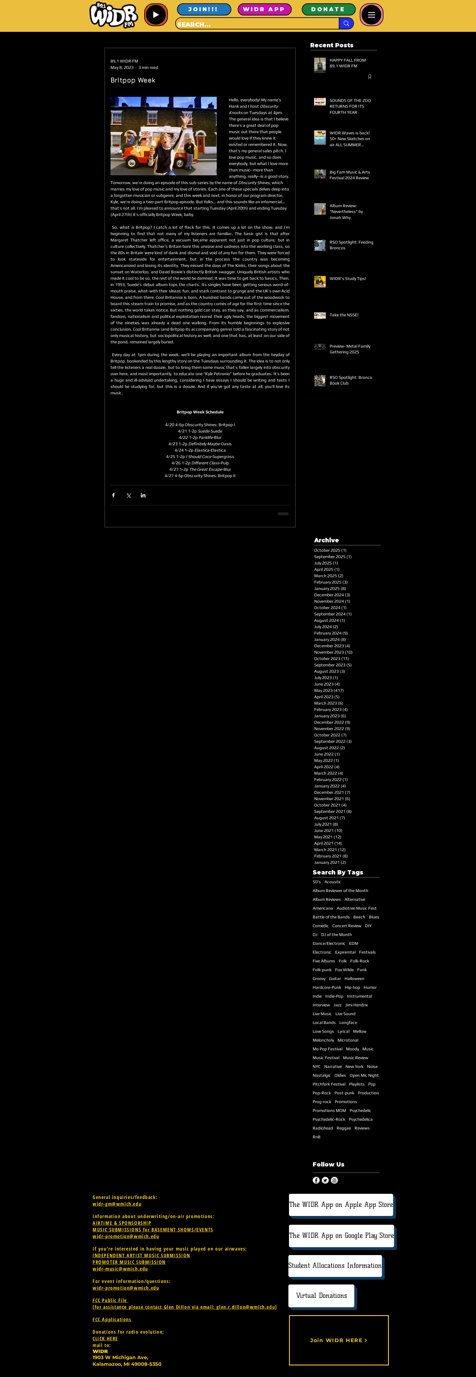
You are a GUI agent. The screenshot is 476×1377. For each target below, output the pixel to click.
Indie (317, 996)
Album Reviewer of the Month (340, 890)
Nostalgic (322, 1075)
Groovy (319, 978)
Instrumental (359, 996)
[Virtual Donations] (321, 1295)
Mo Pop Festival (327, 1048)
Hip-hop (352, 987)
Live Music (322, 1013)
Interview (321, 1004)
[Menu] (371, 15)
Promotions (346, 1101)
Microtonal (348, 1040)
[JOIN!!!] (204, 9)
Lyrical (343, 1031)
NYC (317, 1066)
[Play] (156, 15)
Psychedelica (361, 1119)
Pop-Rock (322, 1092)
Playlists (357, 1084)
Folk (343, 960)
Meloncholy (323, 1040)
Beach (359, 916)
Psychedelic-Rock (329, 1119)
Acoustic (333, 881)
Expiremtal (345, 952)
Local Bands (324, 1022)
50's (317, 881)
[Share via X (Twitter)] (128, 495)
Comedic (321, 925)
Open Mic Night (364, 1075)
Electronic (322, 952)
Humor (370, 987)
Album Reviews (327, 899)
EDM (353, 943)
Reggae (344, 1128)
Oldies (340, 1075)
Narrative (333, 1066)
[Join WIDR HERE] (339, 1340)
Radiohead (323, 1128)
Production (368, 1092)
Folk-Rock (359, 960)
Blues (374, 916)
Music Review (355, 1057)
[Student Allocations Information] (335, 1266)
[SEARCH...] (251, 24)
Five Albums (324, 960)
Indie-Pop (334, 996)
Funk (362, 969)
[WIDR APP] (265, 9)
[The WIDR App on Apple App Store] (341, 1205)
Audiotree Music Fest (357, 908)
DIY (368, 925)
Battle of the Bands (331, 916)
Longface (348, 1022)
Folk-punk (322, 969)
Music (368, 1048)
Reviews (362, 1128)
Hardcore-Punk (327, 987)
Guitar (335, 978)
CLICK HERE (105, 1338)
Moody (352, 1048)
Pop (372, 1084)
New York (354, 1066)
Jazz (338, 1004)
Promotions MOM (329, 1110)
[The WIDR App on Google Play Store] (341, 1236)
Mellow (359, 1031)
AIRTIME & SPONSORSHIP (122, 1223)
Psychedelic (360, 1110)
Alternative (355, 899)
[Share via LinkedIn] (143, 495)
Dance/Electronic (329, 943)
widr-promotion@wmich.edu (126, 1236)
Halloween (354, 978)
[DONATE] (329, 9)
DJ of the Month (336, 934)
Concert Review (346, 925)
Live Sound (345, 1013)
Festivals (367, 952)
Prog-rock (322, 1101)
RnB (317, 1136)
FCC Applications (112, 1319)
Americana (323, 908)
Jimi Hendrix (356, 1004)
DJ (315, 934)
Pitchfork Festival (329, 1084)
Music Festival (326, 1057)
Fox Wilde (344, 969)
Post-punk (344, 1092)
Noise (372, 1066)
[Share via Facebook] (113, 495)
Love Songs (323, 1031)
